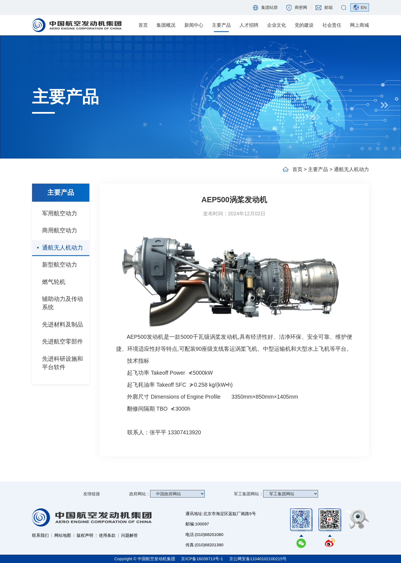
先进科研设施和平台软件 (62, 362)
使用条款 (107, 535)
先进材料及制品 (62, 324)
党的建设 (304, 25)
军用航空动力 (59, 213)
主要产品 (221, 25)
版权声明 (85, 535)
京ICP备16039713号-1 (202, 558)
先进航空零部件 (62, 341)
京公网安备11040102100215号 (258, 558)
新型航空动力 (59, 264)
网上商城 (359, 25)
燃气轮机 (53, 282)
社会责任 (331, 25)
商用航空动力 (59, 230)
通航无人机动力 (62, 247)
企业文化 (276, 25)
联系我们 (40, 535)
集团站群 (269, 7)
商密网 (301, 7)
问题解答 (129, 535)
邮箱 (328, 7)
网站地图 (62, 535)
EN (363, 7)
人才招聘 (248, 25)
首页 (143, 25)
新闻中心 (193, 25)
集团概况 (166, 25)
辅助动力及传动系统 (62, 303)
